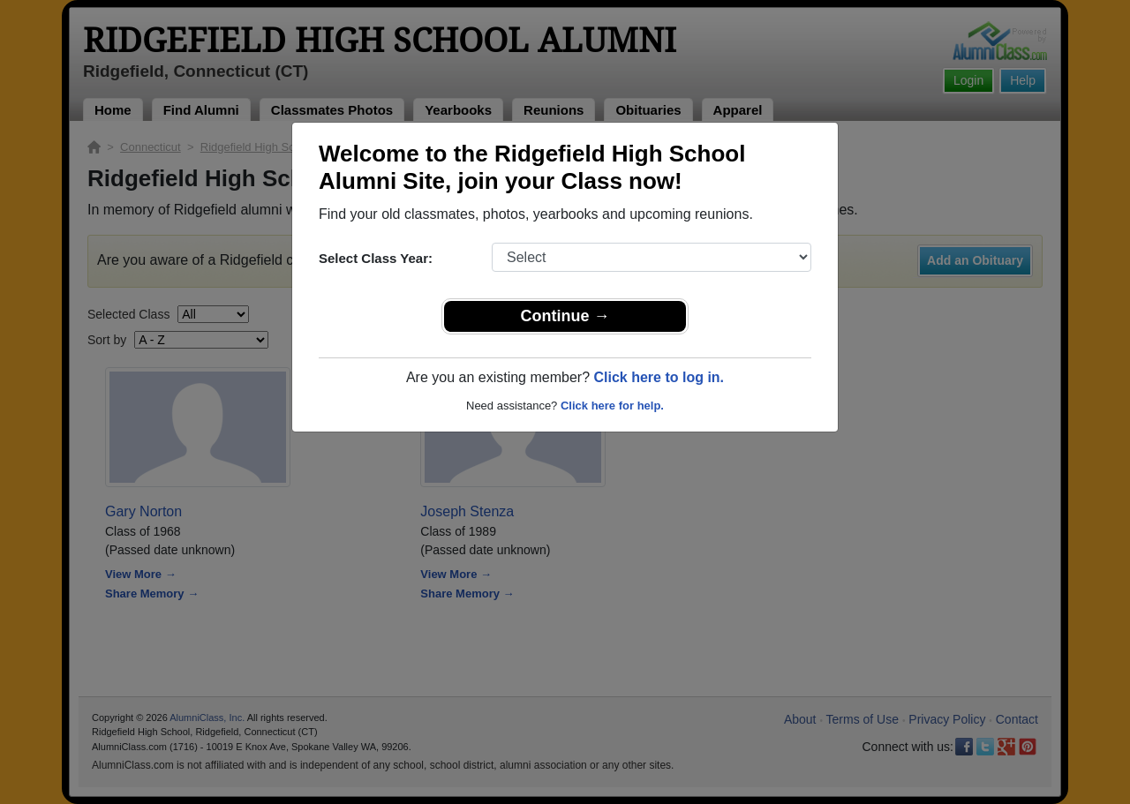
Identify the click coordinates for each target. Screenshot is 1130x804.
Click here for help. (612, 405)
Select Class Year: (376, 258)
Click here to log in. (658, 377)
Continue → (565, 316)
